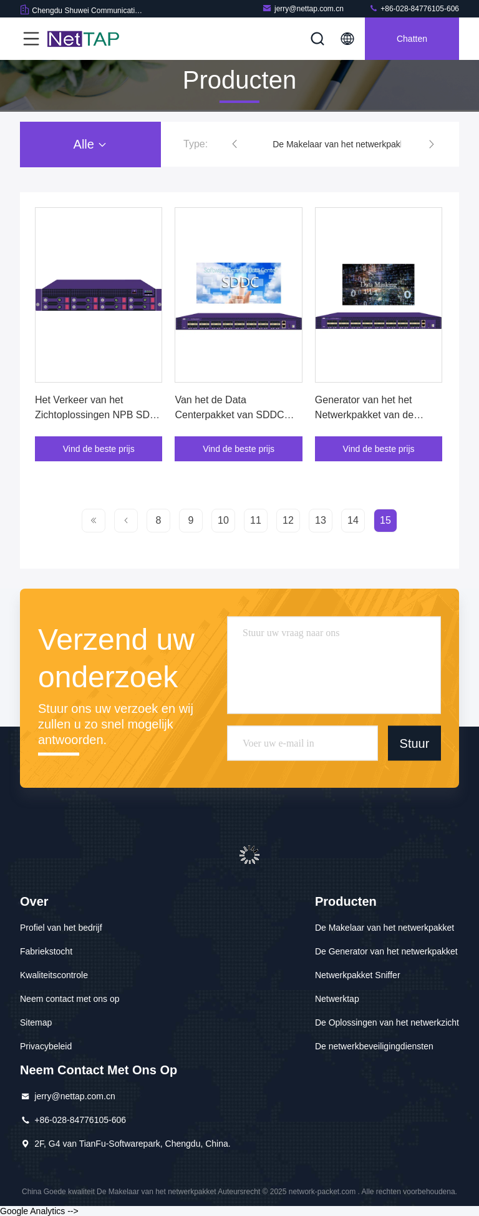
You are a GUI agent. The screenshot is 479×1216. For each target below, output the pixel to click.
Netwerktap (337, 999)
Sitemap (36, 1022)
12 (288, 520)
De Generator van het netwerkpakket (386, 951)
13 (320, 520)
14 (353, 520)
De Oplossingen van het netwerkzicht (387, 1022)
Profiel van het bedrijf (61, 928)
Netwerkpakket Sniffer (357, 975)
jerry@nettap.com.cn (303, 8)
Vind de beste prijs (99, 449)
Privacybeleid (46, 1046)
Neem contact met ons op (70, 999)
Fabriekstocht (46, 951)
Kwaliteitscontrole (54, 975)
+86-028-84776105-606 (414, 8)
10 (223, 520)
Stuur (415, 743)
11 (255, 520)
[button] (234, 144)
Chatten (412, 39)
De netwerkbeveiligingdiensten (374, 1046)
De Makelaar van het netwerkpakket (342, 144)
